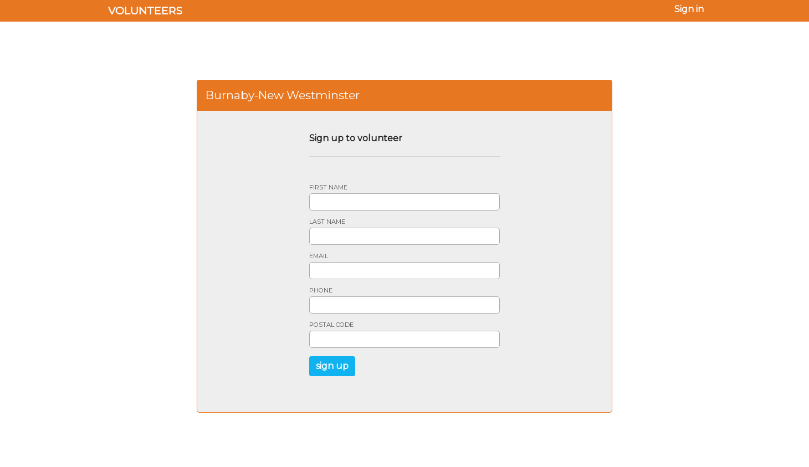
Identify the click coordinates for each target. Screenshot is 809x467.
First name (328, 187)
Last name (327, 222)
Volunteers (145, 10)
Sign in (689, 9)
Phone (320, 291)
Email (318, 256)
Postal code (331, 325)
